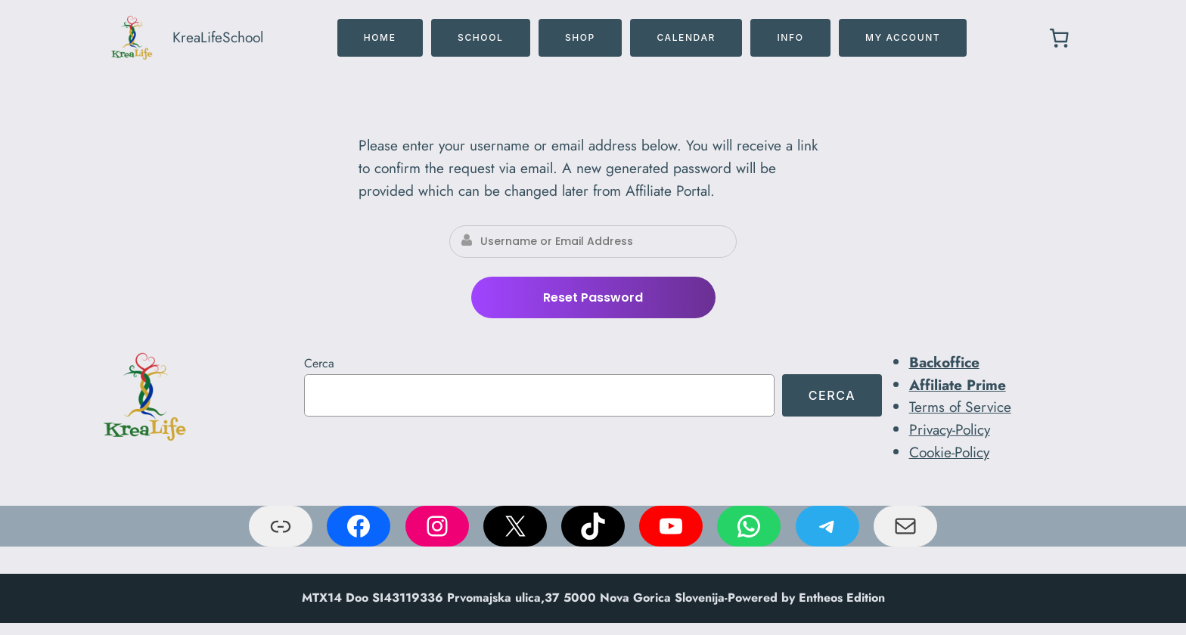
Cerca (319, 363)
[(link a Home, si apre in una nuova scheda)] (144, 397)
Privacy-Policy (949, 429)
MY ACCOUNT (902, 37)
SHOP (580, 37)
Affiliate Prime (957, 384)
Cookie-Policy (949, 452)
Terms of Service (960, 406)
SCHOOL (480, 37)
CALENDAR (686, 37)
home (380, 37)
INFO (790, 37)
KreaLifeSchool (217, 37)
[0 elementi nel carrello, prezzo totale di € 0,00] (1059, 38)
